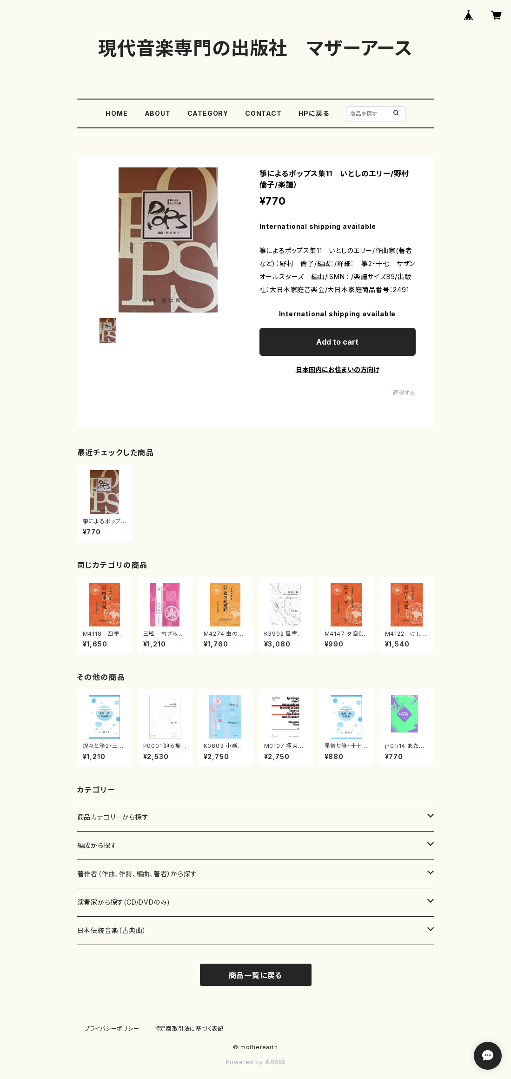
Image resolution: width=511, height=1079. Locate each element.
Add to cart (337, 341)
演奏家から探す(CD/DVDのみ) (124, 902)
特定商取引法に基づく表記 (189, 1028)
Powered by (255, 1062)
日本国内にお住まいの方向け (337, 369)
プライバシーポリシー (112, 1028)
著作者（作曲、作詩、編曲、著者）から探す (137, 874)
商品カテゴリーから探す (113, 817)
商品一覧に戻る (256, 975)
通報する (403, 392)
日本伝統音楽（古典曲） (111, 930)
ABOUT (158, 113)
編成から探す (97, 845)
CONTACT (263, 113)
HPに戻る (314, 113)
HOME (116, 113)
